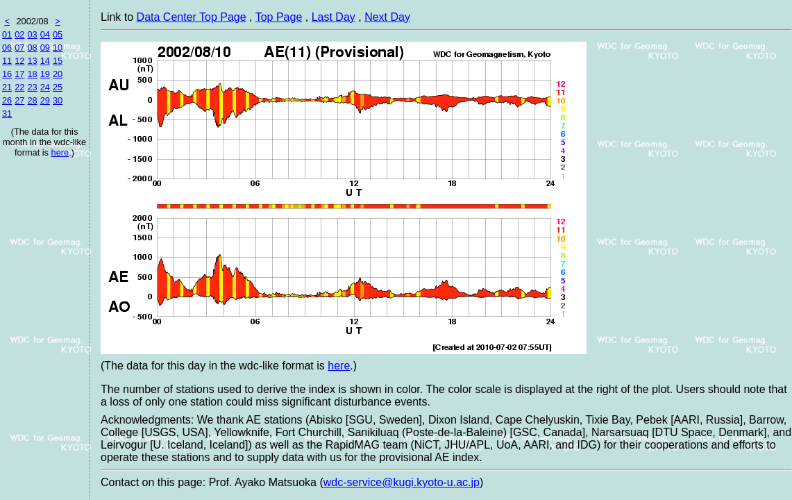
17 (19, 74)
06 (7, 47)
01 (7, 34)
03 (32, 34)
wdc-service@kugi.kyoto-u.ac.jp (401, 482)
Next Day (387, 17)
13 (32, 61)
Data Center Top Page (191, 17)
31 (7, 113)
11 (7, 61)
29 (45, 100)
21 (7, 87)
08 (32, 47)
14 (45, 61)
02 (19, 34)
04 (45, 34)
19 (45, 74)
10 (57, 47)
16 (7, 74)
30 (57, 100)
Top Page (279, 17)
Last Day (333, 17)
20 (57, 74)
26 (7, 100)
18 (32, 74)
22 (19, 87)
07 (19, 47)
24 (45, 87)
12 (19, 61)
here (60, 152)
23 (32, 87)
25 (57, 87)
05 (57, 34)
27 (19, 100)
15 (57, 61)
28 (32, 100)
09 (45, 47)
